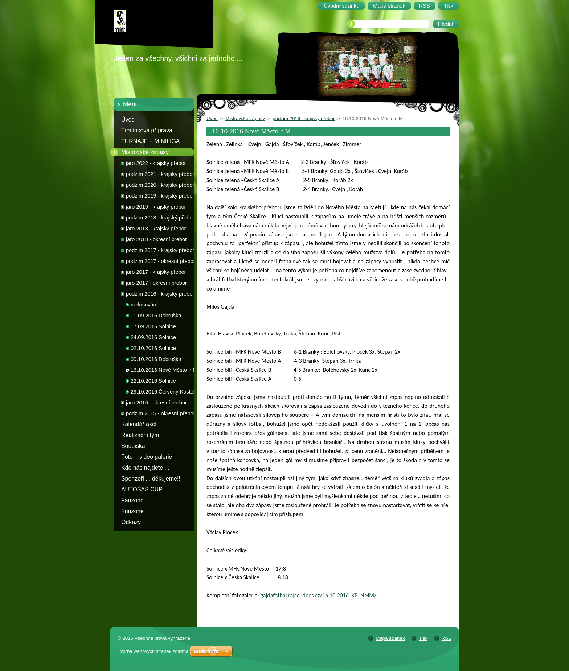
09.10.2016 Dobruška (156, 359)
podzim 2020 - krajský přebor (160, 185)
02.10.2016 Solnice (153, 348)
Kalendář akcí (138, 424)
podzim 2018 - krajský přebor (160, 218)
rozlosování (144, 305)
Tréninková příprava (146, 130)
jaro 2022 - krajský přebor (156, 163)
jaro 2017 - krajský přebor (156, 272)
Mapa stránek (390, 638)
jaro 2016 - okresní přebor (156, 403)
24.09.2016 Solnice (153, 337)
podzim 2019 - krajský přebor (160, 196)
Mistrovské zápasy (145, 152)
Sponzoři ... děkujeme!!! (151, 479)
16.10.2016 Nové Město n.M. (164, 370)
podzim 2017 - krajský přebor (160, 250)
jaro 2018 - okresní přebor (156, 239)
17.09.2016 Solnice (153, 326)
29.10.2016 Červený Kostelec (165, 392)
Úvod (128, 119)
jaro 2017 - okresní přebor (156, 283)
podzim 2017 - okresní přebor (160, 261)
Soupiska (133, 446)
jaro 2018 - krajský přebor (156, 228)
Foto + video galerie (146, 457)
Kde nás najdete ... (145, 468)
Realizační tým (140, 435)
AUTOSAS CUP (142, 489)
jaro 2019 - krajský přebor (156, 207)
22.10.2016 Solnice (153, 381)
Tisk (423, 638)
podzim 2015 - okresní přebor (160, 413)
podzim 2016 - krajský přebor (160, 294)
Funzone (132, 511)
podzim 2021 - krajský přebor (160, 174)
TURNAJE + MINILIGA (150, 141)
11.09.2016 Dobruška (156, 315)
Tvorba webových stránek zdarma (153, 651)
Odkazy (131, 522)
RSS (446, 638)
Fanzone (132, 500)
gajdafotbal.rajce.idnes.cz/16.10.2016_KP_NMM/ (319, 595)
